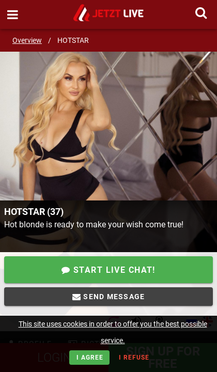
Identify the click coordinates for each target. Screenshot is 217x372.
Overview (27, 40)
